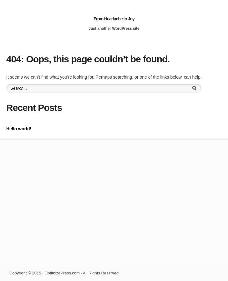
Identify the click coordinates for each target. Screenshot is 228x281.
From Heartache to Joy (114, 18)
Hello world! (18, 128)
